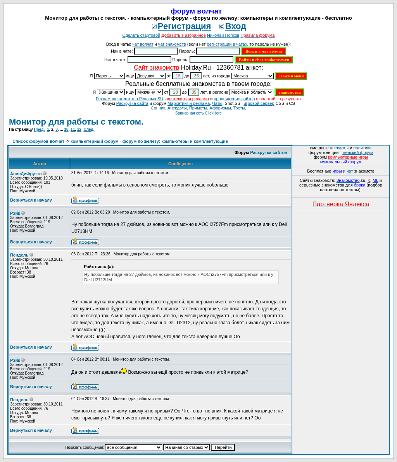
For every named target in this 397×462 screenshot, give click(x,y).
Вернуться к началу (31, 200)
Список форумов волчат (38, 141)
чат (350, 171)
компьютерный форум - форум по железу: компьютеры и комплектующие (149, 141)
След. (88, 129)
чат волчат (142, 44)
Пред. (39, 129)
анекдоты (339, 147)
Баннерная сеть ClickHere (198, 113)
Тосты (239, 108)
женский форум (357, 152)
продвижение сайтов (234, 98)
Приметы (198, 108)
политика (363, 147)
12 (79, 129)
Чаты (217, 103)
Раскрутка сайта (132, 103)
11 (73, 129)
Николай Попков (223, 35)
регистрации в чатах (227, 44)
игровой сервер (258, 103)
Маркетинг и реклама (188, 103)
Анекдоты (177, 108)
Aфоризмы (220, 108)
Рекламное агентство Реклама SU (129, 98)
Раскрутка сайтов (268, 152)
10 (66, 129)
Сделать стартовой (142, 35)
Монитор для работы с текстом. (76, 122)
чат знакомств (172, 44)
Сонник (158, 108)
